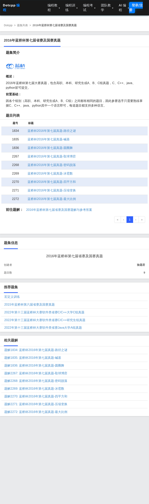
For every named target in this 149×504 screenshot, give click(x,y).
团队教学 (107, 7)
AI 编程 (124, 7)
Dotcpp (8, 25)
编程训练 (71, 7)
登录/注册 (136, 7)
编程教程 (54, 7)
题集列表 (22, 25)
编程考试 (89, 7)
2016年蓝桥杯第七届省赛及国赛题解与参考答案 (59, 209)
